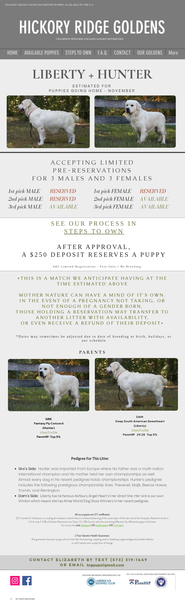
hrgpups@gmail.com (105, 565)
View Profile (48, 432)
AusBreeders (101, 525)
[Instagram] (15, 580)
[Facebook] (27, 580)
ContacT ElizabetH (58, 559)
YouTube (117, 525)
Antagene (85, 525)
